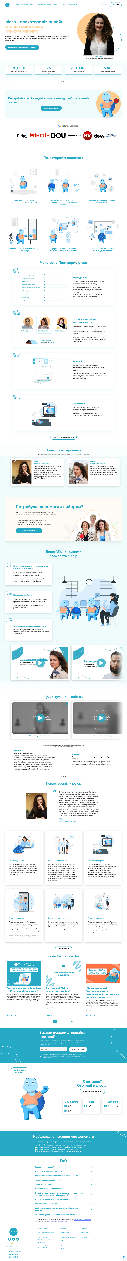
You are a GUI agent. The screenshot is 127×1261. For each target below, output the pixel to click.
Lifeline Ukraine (78, 1146)
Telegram (84, 1237)
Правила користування (44, 1235)
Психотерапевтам (73, 4)
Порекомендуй (42, 1245)
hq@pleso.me (92, 1106)
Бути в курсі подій (78, 1049)
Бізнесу (63, 4)
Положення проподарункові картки (43, 1238)
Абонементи (41, 1242)
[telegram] (13, 1239)
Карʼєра (62, 1243)
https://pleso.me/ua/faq (82, 1219)
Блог (31, 4)
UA (103, 5)
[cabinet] (116, 4)
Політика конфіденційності (46, 1232)
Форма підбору (64, 1232)
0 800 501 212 (73, 1150)
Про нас (56, 4)
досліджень (70, 796)
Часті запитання (42, 1247)
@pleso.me (71, 1106)
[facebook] (9, 1239)
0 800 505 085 (78, 1148)
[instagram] (17, 1239)
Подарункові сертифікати (43, 4)
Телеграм (51, 1222)
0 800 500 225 (74, 1152)
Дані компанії (85, 1235)
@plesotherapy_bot (114, 1106)
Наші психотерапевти (21, 4)
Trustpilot (63, 81)
